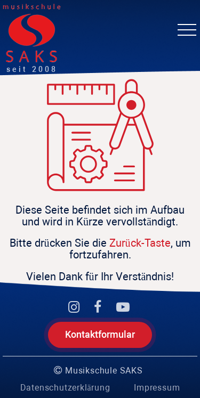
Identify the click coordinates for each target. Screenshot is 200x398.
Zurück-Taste (140, 243)
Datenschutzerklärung (65, 388)
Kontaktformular (100, 334)
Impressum (157, 388)
